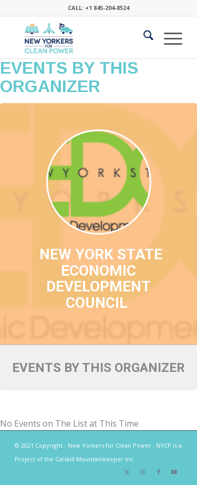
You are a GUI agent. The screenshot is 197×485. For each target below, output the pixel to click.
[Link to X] (127, 472)
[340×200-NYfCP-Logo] (82, 37)
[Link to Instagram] (143, 472)
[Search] (143, 37)
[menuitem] (143, 37)
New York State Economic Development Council (100, 278)
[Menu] (167, 37)
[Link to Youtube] (174, 472)
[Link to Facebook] (159, 472)
